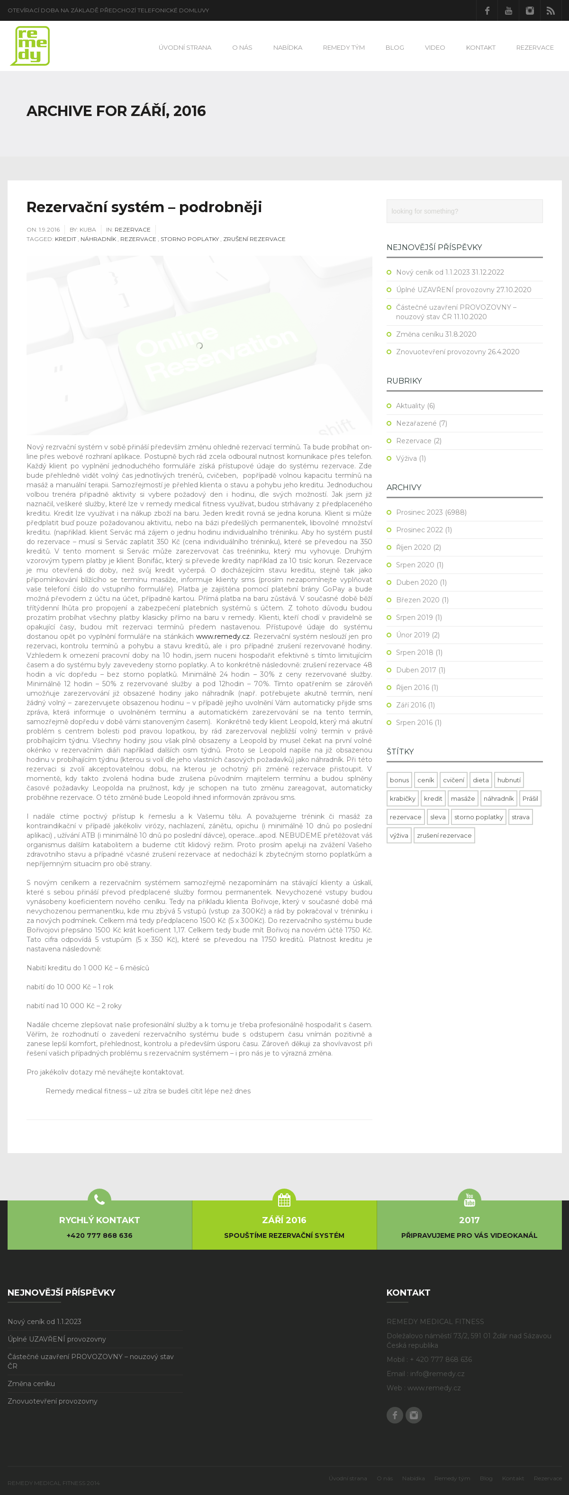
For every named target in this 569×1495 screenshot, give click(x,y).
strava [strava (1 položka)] (521, 817)
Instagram (529, 10)
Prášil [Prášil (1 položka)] (530, 798)
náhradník (98, 238)
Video (435, 47)
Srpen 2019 (414, 617)
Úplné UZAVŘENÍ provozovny (445, 290)
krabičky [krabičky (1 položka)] (402, 798)
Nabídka (287, 47)
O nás (242, 47)
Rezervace (535, 47)
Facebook (487, 10)
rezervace (138, 238)
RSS (551, 10)
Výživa (406, 458)
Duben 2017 (416, 670)
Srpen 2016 (414, 722)
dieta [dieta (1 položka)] (481, 780)
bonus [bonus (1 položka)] (399, 780)
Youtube (508, 10)
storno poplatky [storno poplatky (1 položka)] (478, 817)
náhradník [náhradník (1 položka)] (499, 798)
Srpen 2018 (415, 652)
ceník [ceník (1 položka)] (425, 780)
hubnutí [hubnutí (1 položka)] (509, 780)
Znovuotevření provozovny (441, 352)
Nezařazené (416, 423)
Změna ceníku (419, 334)
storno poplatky (190, 238)
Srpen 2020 (415, 565)
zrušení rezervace (254, 238)
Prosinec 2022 (419, 530)
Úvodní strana (185, 47)
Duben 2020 (417, 582)
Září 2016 (411, 705)
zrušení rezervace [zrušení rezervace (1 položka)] (444, 835)
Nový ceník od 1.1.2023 (433, 272)
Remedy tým (344, 47)
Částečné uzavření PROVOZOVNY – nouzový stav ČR (91, 1361)
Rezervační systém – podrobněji (144, 207)
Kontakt (481, 47)
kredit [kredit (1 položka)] (433, 798)
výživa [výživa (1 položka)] (399, 835)
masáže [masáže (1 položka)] (463, 798)
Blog (395, 47)
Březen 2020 (418, 600)
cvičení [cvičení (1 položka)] (453, 780)
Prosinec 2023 (419, 512)
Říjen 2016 (412, 687)
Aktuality (410, 406)
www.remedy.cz (223, 636)
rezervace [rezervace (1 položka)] (406, 817)
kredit (65, 238)
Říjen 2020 (413, 547)
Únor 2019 (413, 635)
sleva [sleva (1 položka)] (438, 817)
